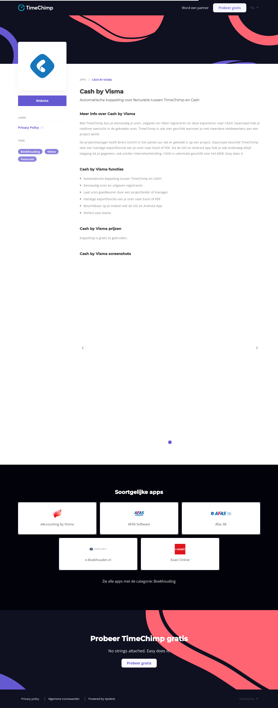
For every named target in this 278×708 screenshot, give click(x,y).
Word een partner (195, 8)
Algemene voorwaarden (63, 699)
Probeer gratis (230, 8)
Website (42, 101)
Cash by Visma (102, 80)
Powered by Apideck (101, 699)
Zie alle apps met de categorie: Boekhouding (139, 581)
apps (83, 80)
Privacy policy (30, 699)
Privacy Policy (31, 127)
